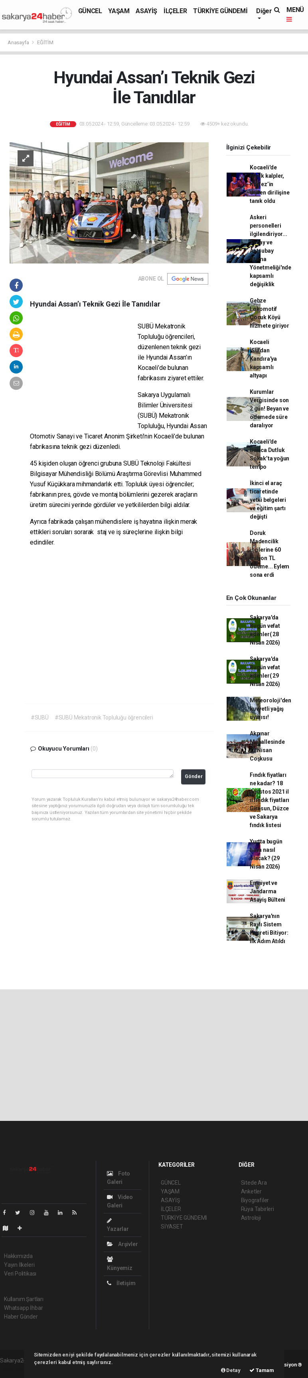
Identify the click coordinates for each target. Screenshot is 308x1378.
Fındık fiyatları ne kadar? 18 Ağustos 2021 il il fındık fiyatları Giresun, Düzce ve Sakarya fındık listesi (269, 800)
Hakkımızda (18, 1256)
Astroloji (251, 1218)
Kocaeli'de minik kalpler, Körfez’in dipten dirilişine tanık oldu (270, 184)
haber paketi (15, 1369)
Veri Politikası (20, 1273)
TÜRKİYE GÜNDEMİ (220, 11)
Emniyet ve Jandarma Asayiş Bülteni (267, 891)
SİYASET (172, 1226)
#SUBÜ (40, 717)
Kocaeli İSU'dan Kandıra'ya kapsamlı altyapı (263, 359)
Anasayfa (19, 42)
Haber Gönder (21, 1316)
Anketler (251, 1191)
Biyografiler (255, 1200)
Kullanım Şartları (23, 1299)
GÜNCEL (90, 11)
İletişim (121, 1283)
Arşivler (122, 1244)
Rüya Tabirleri (257, 1209)
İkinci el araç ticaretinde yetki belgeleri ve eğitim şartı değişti (268, 500)
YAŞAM (118, 11)
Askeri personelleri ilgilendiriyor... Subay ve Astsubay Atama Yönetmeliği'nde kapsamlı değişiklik (270, 250)
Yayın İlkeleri (19, 1265)
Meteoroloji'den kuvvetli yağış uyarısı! (270, 708)
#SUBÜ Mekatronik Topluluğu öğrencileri (104, 717)
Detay (231, 1370)
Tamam (261, 1370)
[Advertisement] (84, 373)
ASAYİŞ (146, 11)
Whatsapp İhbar (23, 1308)
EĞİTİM (45, 42)
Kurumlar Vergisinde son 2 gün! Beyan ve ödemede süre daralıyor (269, 409)
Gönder (194, 776)
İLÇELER (175, 11)
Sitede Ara (254, 1182)
